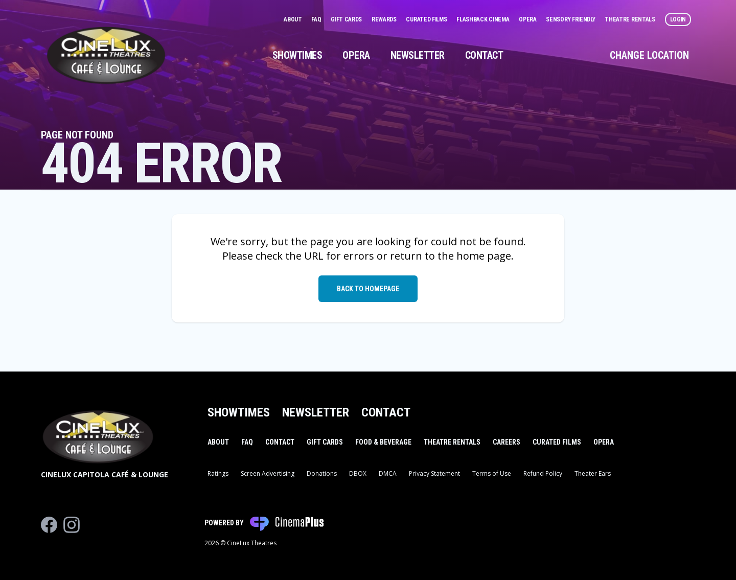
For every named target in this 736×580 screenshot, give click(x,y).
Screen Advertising (267, 473)
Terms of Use (491, 473)
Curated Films (427, 19)
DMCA (388, 473)
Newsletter (417, 55)
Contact (484, 55)
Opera (528, 19)
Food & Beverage (383, 442)
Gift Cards (347, 19)
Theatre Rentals (630, 19)
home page (483, 256)
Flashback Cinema (483, 19)
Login (678, 19)
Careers (506, 442)
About (293, 19)
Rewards (385, 19)
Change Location (649, 55)
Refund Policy (542, 473)
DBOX (357, 473)
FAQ (317, 19)
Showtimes (297, 55)
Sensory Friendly (571, 19)
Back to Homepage (368, 289)
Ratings (218, 473)
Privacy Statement (434, 473)
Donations (322, 473)
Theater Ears (592, 473)
